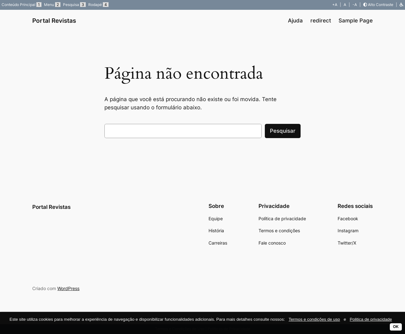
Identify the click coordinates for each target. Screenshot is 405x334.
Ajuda (295, 20)
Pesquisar (283, 131)
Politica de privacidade (371, 319)
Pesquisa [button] (74, 4)
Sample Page (356, 20)
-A (354, 4)
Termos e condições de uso (314, 319)
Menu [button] (52, 4)
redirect (320, 20)
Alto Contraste (378, 4)
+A (334, 4)
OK (396, 327)
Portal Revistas (54, 20)
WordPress (68, 288)
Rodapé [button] (98, 4)
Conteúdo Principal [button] (21, 4)
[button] (401, 4)
